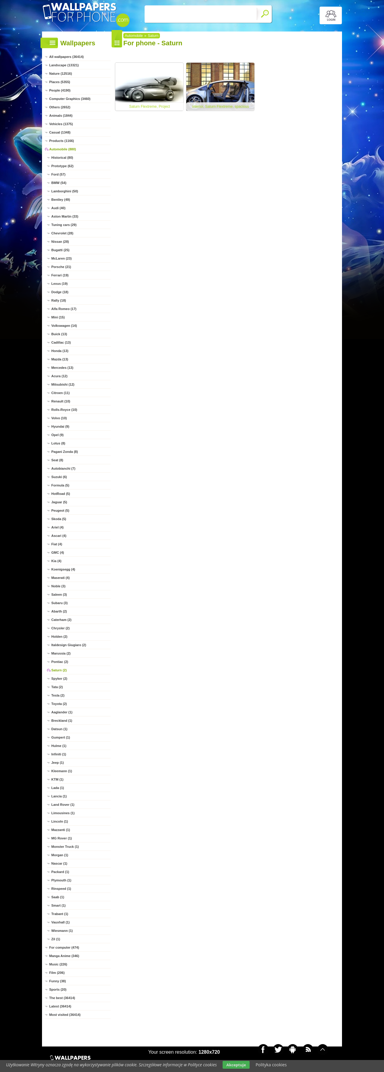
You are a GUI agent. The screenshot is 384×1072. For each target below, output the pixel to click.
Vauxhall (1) (60, 922)
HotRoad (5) (60, 493)
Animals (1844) (61, 115)
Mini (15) (58, 317)
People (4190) (59, 90)
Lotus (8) (58, 443)
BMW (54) (58, 183)
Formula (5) (60, 485)
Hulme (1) (58, 746)
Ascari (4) (58, 536)
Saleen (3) (59, 594)
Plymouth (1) (61, 880)
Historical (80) (62, 157)
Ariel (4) (57, 527)
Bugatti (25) (60, 250)
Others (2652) (59, 107)
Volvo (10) (59, 418)
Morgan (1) (59, 855)
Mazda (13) (59, 359)
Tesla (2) (57, 695)
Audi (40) (58, 208)
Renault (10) (60, 401)
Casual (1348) (59, 132)
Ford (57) (58, 174)
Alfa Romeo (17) (63, 309)
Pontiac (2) (59, 662)
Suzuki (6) (59, 477)
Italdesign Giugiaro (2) (68, 645)
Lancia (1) (59, 796)
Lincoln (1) (59, 821)
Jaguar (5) (59, 502)
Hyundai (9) (60, 426)
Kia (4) (56, 561)
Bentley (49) (60, 199)
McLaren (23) (61, 258)
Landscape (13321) (64, 65)
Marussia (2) (60, 653)
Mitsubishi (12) (62, 384)
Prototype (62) (62, 166)
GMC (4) (57, 552)
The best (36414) (62, 998)
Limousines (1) (63, 813)
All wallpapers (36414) (66, 57)
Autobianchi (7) (63, 468)
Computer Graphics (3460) (70, 99)
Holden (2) (59, 636)
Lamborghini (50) (64, 191)
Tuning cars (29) (63, 225)
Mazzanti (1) (60, 830)
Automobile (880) (62, 149)
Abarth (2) (59, 611)
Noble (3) (58, 586)
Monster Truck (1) (65, 846)
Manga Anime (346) (64, 956)
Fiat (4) (56, 544)
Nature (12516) (60, 73)
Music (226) (58, 964)
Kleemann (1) (61, 771)
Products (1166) (61, 141)
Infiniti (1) (58, 754)
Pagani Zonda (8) (64, 451)
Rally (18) (58, 300)
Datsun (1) (59, 729)
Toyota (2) (59, 704)
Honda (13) (59, 351)
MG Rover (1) (61, 838)
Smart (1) (58, 905)
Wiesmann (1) (62, 930)
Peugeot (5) (60, 510)
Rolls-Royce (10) (64, 409)
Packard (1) (60, 872)
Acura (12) (59, 376)
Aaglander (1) (61, 712)
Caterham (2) (61, 620)
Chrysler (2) (60, 628)
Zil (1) (55, 939)
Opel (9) (57, 435)
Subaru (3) (59, 603)
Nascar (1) (59, 863)
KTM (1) (57, 779)
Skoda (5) (58, 519)
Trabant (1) (59, 914)
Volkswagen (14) (64, 325)
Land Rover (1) (62, 804)
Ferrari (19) (59, 275)
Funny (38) (57, 981)
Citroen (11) (60, 393)
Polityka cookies (271, 1064)
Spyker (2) (59, 678)
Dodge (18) (59, 292)
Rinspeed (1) (61, 888)
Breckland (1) (61, 720)
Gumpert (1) (60, 737)
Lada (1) (57, 788)
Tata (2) (57, 687)
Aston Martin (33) (64, 216)
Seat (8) (57, 460)
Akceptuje (236, 1064)
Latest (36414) (60, 1006)
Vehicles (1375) (61, 124)
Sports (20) (57, 989)
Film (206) (56, 972)
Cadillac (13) (61, 342)
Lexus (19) (59, 283)
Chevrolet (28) (62, 233)
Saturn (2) (59, 670)
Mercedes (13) (62, 367)
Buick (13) (59, 334)
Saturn (153, 36)
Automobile (134, 36)
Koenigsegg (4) (63, 569)
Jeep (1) (57, 762)
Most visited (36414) (65, 1014)
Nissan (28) (60, 241)
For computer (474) (64, 947)
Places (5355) (59, 82)
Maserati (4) (60, 578)
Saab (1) (57, 897)
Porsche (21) (61, 267)
